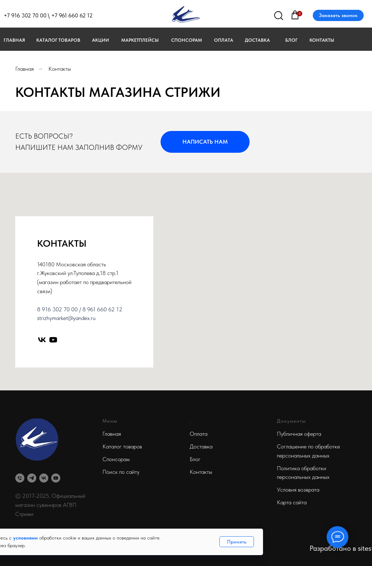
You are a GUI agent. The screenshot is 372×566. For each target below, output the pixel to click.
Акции (100, 40)
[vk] (41, 339)
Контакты (322, 40)
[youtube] (53, 339)
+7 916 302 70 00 (25, 15)
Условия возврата (298, 489)
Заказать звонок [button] (338, 15)
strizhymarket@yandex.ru (66, 318)
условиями (25, 538)
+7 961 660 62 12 (72, 15)
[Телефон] (19, 478)
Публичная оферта (299, 433)
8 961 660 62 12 (102, 309)
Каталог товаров (58, 40)
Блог (291, 40)
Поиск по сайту (121, 471)
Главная (14, 40)
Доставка (257, 40)
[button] (205, 142)
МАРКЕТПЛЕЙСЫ (140, 40)
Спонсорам (186, 40)
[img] (278, 15)
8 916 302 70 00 (57, 309)
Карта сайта (292, 502)
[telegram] (31, 478)
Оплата (223, 40)
